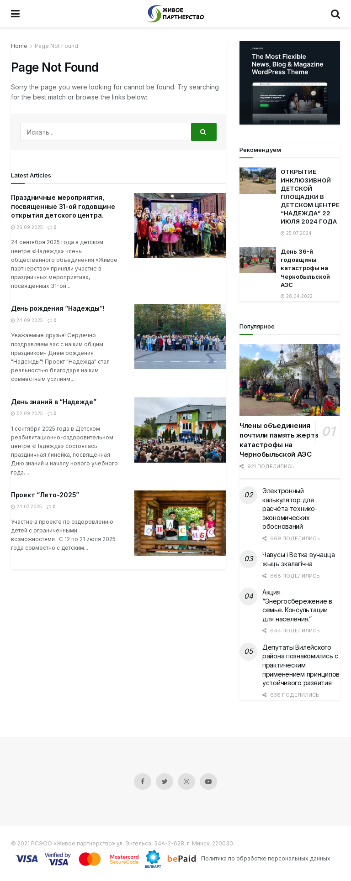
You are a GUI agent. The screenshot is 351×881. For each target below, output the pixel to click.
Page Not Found (56, 45)
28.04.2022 (297, 296)
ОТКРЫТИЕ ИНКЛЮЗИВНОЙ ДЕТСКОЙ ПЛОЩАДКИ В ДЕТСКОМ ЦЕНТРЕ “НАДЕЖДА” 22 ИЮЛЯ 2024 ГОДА (310, 196)
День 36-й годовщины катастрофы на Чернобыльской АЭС (305, 268)
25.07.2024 (296, 233)
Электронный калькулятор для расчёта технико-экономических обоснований (290, 508)
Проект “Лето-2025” (45, 495)
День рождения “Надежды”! (57, 308)
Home (19, 45)
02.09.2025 (27, 413)
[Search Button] (204, 132)
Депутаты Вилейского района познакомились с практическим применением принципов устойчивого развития (301, 665)
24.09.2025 (27, 320)
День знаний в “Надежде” (53, 402)
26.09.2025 (27, 227)
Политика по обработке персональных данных (265, 858)
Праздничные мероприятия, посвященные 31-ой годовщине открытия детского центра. (63, 206)
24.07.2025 (26, 506)
